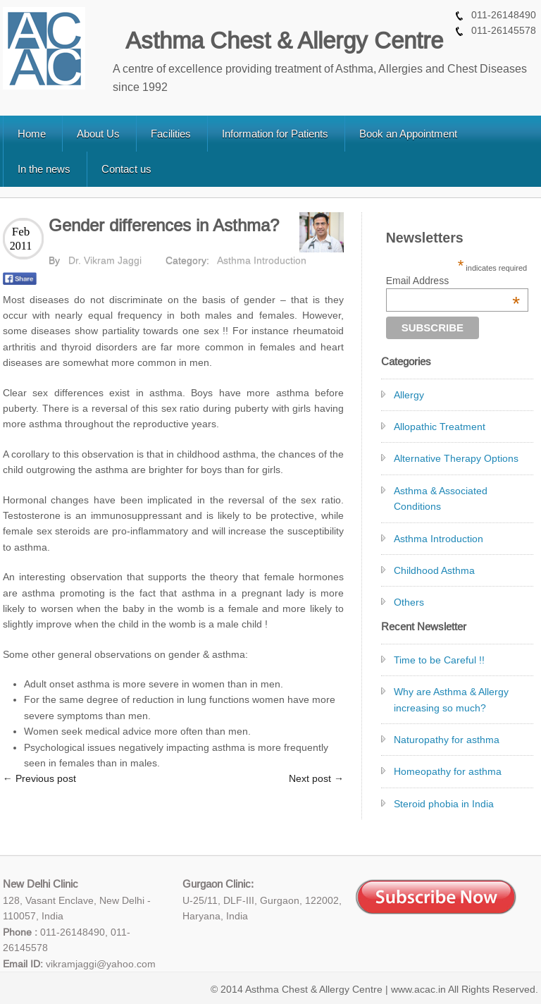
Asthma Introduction (261, 260)
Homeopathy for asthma (448, 771)
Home (32, 134)
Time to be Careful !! (439, 660)
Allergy (409, 394)
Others (409, 602)
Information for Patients (275, 134)
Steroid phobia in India (444, 803)
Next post (316, 778)
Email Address (453, 280)
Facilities (171, 134)
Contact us (126, 169)
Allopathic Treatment (439, 426)
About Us (98, 134)
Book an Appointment (408, 134)
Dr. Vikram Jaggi (105, 260)
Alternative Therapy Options (456, 458)
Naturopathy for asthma (446, 739)
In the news (44, 169)
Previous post (39, 778)
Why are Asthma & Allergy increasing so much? (451, 699)
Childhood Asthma (434, 570)
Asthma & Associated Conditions (440, 498)
